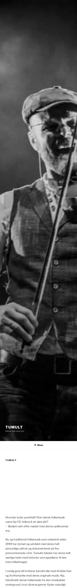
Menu (38, 445)
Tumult (14, 427)
